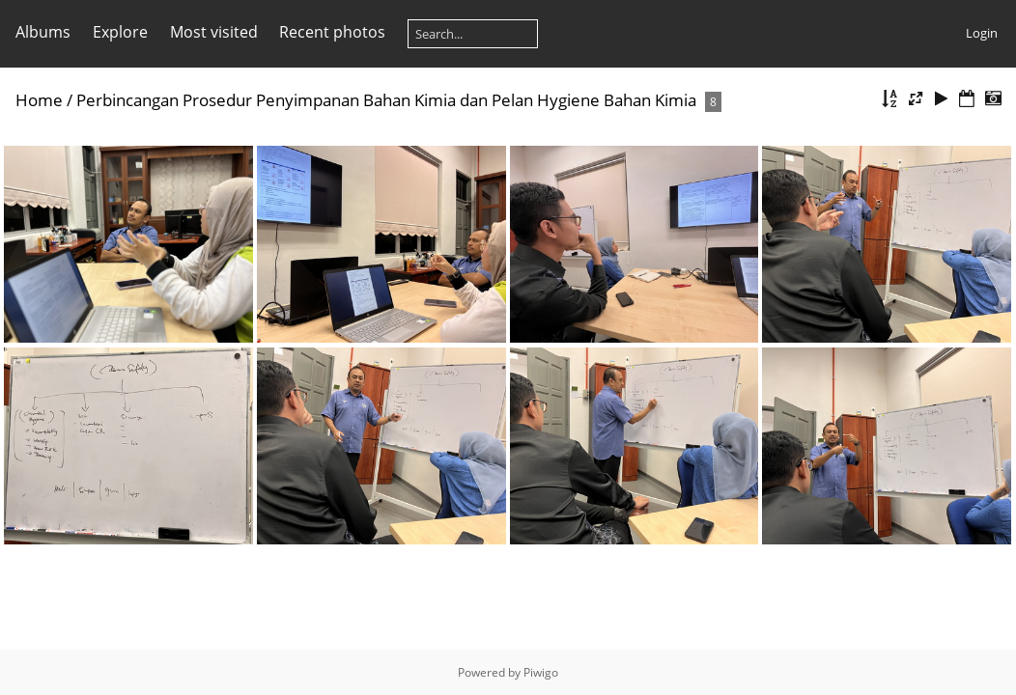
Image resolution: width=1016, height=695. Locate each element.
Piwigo (540, 672)
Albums (43, 31)
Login (982, 33)
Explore (120, 31)
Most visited (214, 31)
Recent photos (332, 31)
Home (39, 100)
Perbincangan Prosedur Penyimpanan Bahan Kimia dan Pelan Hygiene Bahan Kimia (386, 100)
